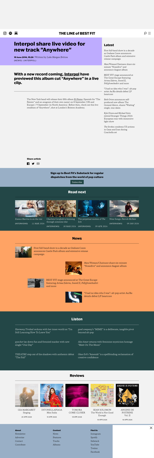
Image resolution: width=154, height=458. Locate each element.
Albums (56, 444)
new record (37, 74)
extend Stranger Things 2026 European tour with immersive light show (118, 117)
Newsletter (20, 434)
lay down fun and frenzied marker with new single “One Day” (42, 343)
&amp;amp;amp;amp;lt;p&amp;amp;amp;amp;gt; (64, 134)
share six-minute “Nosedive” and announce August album (120, 67)
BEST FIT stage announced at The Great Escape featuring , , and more (118, 79)
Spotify (94, 437)
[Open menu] (149, 33)
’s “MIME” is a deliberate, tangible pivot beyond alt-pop (106, 331)
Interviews (21, 224)
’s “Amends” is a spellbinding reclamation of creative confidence (105, 356)
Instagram (96, 434)
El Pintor (78, 99)
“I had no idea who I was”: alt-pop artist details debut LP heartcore (120, 91)
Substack (95, 441)
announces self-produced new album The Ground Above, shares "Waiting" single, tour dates (119, 103)
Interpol (71, 74)
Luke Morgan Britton (57, 57)
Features (57, 437)
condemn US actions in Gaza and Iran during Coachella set (119, 130)
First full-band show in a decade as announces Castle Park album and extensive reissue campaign (119, 54)
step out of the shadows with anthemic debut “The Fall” (44, 356)
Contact (19, 441)
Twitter (94, 448)
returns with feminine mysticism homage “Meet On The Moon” (105, 343)
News (18, 60)
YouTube (95, 444)
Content (57, 430)
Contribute (20, 444)
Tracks (56, 441)
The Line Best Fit (77, 33)
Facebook (95, 452)
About (18, 430)
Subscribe (77, 182)
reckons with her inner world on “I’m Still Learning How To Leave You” (43, 331)
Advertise (19, 437)
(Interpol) (29, 60)
